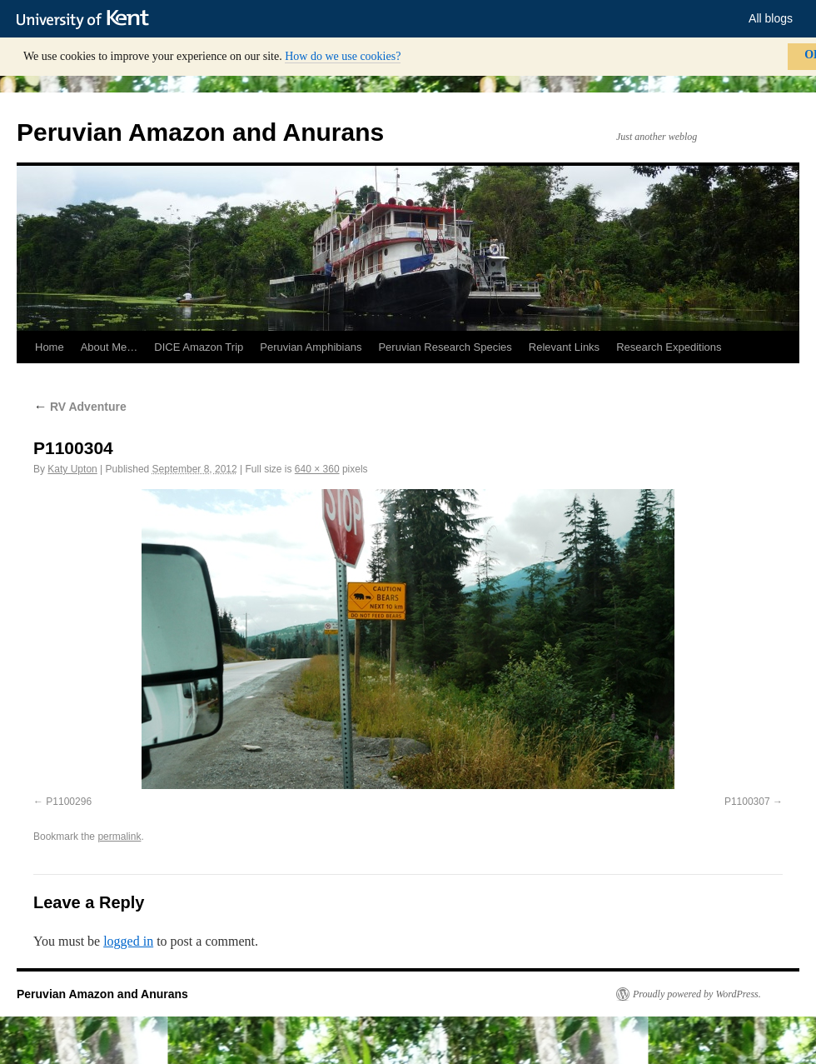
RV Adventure (80, 406)
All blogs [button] (771, 18)
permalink (119, 836)
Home (49, 347)
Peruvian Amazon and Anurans (200, 132)
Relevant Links (564, 347)
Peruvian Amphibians (310, 347)
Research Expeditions (668, 347)
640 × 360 (317, 469)
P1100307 (747, 801)
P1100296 (69, 801)
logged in (128, 941)
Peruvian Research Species (444, 347)
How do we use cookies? (343, 56)
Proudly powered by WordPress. (697, 994)
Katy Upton (72, 469)
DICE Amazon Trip (198, 347)
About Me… (109, 347)
